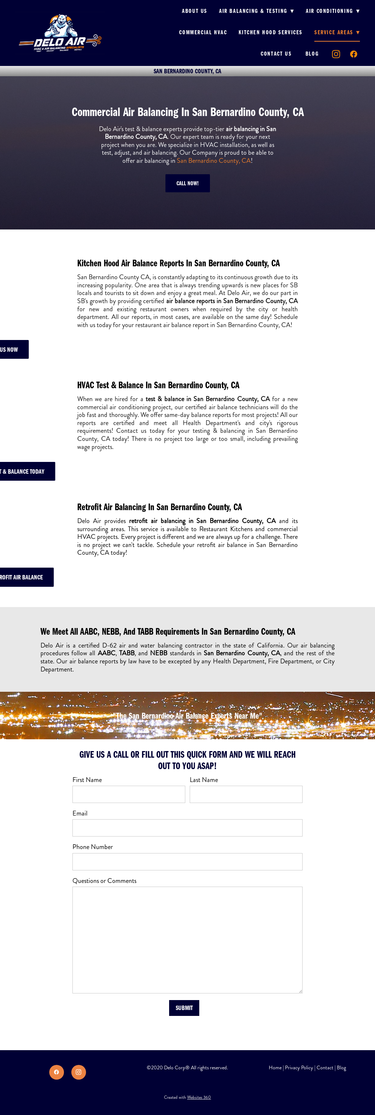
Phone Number (92, 847)
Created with (187, 1097)
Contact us (277, 53)
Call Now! (187, 183)
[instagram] (336, 54)
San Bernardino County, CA (214, 160)
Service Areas (337, 32)
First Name (87, 780)
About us (194, 10)
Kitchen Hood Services (271, 32)
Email (80, 814)
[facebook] (354, 54)
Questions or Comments (104, 881)
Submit (184, 1007)
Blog (312, 53)
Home (275, 1067)
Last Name (204, 780)
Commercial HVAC (203, 32)
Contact (325, 1067)
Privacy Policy (299, 1067)
